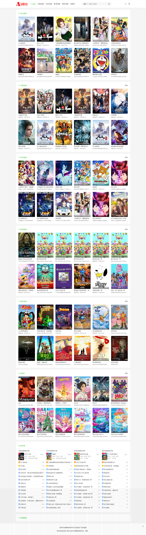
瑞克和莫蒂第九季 (42, 290)
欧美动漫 (57, 4)
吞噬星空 (21, 74)
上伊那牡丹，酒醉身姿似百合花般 (101, 43)
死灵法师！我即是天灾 (81, 146)
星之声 (95, 403)
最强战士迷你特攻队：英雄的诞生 (82, 290)
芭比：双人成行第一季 (118, 290)
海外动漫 (65, 4)
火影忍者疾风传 (116, 43)
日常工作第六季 (60, 290)
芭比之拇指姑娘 (60, 434)
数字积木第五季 (41, 259)
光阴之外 (95, 115)
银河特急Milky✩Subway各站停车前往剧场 (119, 403)
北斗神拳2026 (22, 218)
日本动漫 (49, 4)
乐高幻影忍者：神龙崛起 (44, 331)
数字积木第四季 (60, 259)
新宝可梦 (76, 187)
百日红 (76, 403)
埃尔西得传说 (97, 362)
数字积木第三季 (79, 259)
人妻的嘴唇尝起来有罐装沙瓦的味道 (63, 43)
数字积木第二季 (97, 259)
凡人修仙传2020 (42, 146)
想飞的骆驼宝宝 (97, 331)
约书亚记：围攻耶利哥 (44, 403)
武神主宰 (114, 74)
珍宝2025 (58, 331)
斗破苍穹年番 (78, 115)
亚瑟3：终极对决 (42, 362)
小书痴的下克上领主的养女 (45, 187)
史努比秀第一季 (97, 290)
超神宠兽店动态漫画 (117, 146)
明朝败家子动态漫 (60, 146)
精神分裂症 (21, 362)
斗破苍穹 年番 (22, 115)
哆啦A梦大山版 (97, 74)
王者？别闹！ (41, 115)
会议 (19, 403)
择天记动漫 (21, 146)
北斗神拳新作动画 (42, 218)
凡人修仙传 (21, 43)
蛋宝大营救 (77, 331)
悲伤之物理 (114, 362)
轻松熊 (95, 187)
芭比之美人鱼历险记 (117, 434)
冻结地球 (58, 218)
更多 (126, 85)
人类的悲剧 (77, 362)
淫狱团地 (39, 74)
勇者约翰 (114, 331)
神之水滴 (114, 187)
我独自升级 (58, 187)
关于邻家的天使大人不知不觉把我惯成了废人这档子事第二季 (119, 218)
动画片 (72, 4)
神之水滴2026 (97, 218)
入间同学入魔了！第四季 (25, 187)
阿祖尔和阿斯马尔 (60, 362)
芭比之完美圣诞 (41, 434)
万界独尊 (114, 115)
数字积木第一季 (116, 259)
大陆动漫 (41, 4)
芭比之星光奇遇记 (23, 434)
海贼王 (57, 74)
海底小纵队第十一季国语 (25, 290)
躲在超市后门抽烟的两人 (81, 43)
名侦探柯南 (77, 74)
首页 (33, 4)
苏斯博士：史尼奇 (60, 403)
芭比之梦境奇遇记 (79, 434)
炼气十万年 (40, 43)
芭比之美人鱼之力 (98, 434)
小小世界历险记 (23, 331)
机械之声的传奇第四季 (25, 259)
